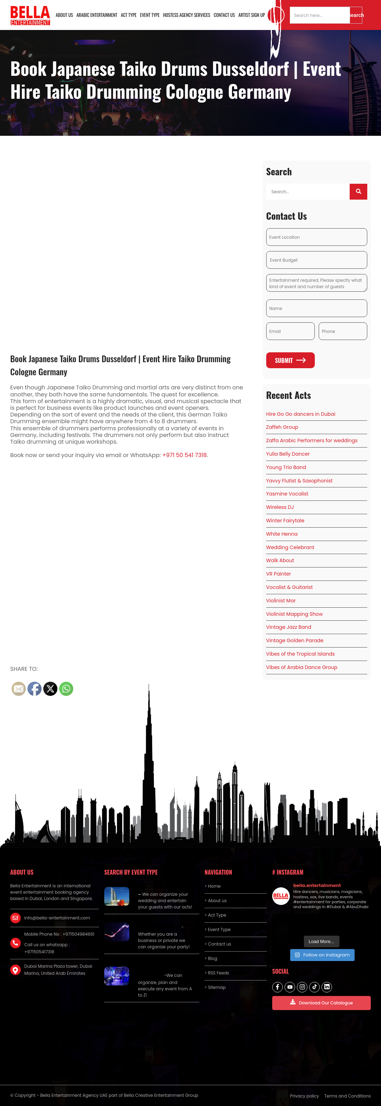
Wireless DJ (280, 507)
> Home (212, 886)
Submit (290, 360)
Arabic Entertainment (96, 14)
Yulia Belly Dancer (288, 453)
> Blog (211, 958)
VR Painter (278, 573)
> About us (216, 901)
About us (64, 14)
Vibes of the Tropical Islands (300, 653)
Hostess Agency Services (186, 14)
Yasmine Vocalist (287, 493)
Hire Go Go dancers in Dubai (301, 414)
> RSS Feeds (217, 973)
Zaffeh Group (282, 427)
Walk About (280, 560)
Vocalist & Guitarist (289, 587)
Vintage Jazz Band (288, 627)
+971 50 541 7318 (184, 455)
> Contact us (218, 944)
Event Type (150, 14)
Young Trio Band (286, 467)
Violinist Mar (281, 600)
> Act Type (215, 915)
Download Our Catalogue (321, 1002)
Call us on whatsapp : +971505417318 (47, 948)
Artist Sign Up (251, 14)
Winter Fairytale (285, 520)
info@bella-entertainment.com (57, 918)
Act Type (129, 14)
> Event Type (218, 929)
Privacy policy (304, 1096)
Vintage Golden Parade (295, 640)
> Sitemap (215, 987)
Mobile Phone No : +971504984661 (59, 934)
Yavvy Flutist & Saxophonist (299, 480)
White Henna (282, 533)
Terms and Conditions (347, 1096)
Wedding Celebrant (290, 547)
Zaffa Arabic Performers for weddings (312, 440)
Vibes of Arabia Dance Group (301, 667)
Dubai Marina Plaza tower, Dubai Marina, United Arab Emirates (58, 969)
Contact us (224, 14)
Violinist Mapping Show (294, 614)
